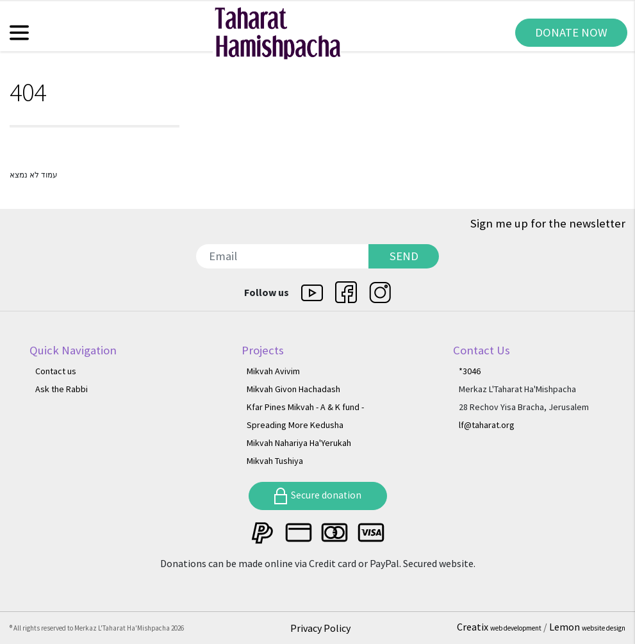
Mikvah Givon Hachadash (293, 389)
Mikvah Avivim (273, 371)
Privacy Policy (320, 628)
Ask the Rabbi (61, 389)
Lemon (587, 626)
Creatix (500, 626)
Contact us (55, 371)
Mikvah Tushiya (275, 460)
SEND (404, 256)
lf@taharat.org (487, 425)
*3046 (470, 371)
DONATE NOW (571, 32)
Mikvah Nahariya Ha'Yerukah (299, 443)
